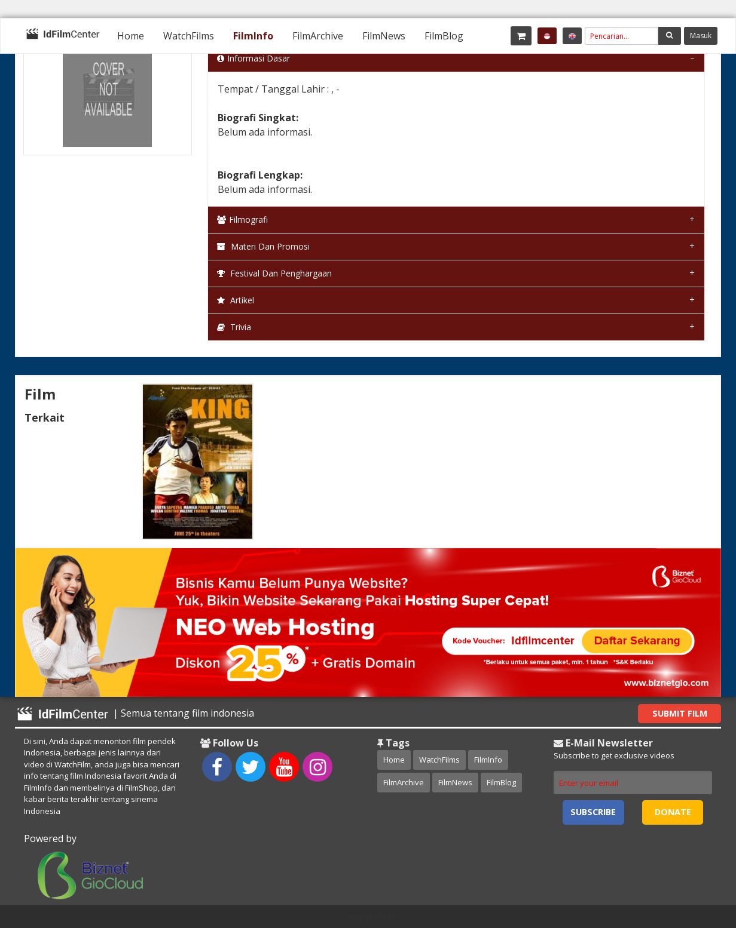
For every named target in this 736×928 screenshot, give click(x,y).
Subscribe (593, 812)
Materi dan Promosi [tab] (263, 246)
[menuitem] (131, 35)
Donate (673, 812)
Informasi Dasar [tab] (253, 58)
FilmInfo (253, 35)
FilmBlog (444, 35)
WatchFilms (188, 35)
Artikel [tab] (235, 300)
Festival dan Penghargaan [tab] (274, 273)
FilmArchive (317, 35)
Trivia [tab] (234, 327)
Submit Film (679, 713)
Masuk (700, 35)
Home (130, 35)
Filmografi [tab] (242, 219)
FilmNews (383, 35)
